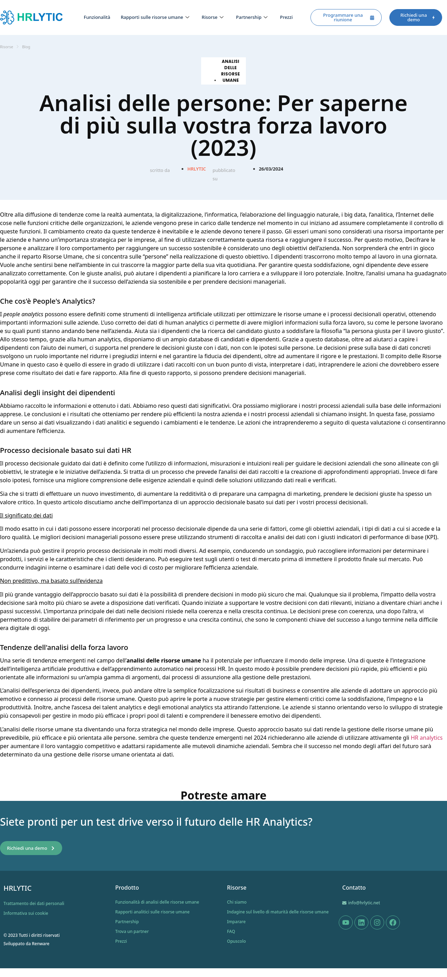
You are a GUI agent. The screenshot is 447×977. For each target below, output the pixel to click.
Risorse (213, 17)
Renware (40, 944)
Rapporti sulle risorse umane (155, 17)
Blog (26, 46)
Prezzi (286, 17)
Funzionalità (97, 17)
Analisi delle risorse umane (230, 70)
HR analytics (426, 737)
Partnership (252, 17)
